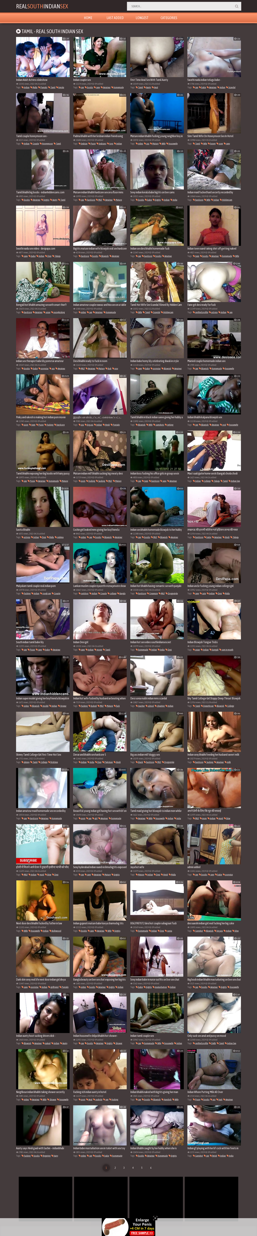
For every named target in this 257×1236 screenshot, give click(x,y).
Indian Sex (234, 481)
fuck (108, 368)
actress (213, 312)
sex (81, 87)
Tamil (51, 87)
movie (98, 649)
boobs (89, 87)
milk (228, 762)
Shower (117, 1043)
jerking (169, 424)
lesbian (83, 143)
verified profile (200, 312)
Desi (48, 256)
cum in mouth (226, 649)
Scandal (230, 87)
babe (202, 87)
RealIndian (42, 6)
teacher (140, 706)
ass (146, 143)
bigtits (45, 200)
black (139, 762)
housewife (172, 143)
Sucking (100, 481)
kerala (60, 87)
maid (219, 818)
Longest (142, 18)
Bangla (121, 593)
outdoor (84, 593)
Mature (154, 143)
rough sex (45, 593)
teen (196, 256)
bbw (227, 818)
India (173, 200)
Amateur (105, 87)
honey (212, 143)
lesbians (101, 143)
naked (47, 1043)
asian (46, 312)
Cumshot (198, 930)
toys (110, 143)
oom (219, 143)
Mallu (33, 87)
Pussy (92, 143)
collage (112, 593)
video (139, 143)
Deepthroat (207, 706)
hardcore (90, 200)
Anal (155, 87)
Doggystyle (172, 593)
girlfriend (53, 987)
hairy (54, 1155)
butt (219, 1099)
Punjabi (42, 87)
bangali (214, 649)
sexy (97, 87)
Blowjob (104, 256)
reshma (59, 537)
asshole (97, 1099)
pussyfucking (58, 312)
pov (115, 368)
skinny (25, 762)
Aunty (147, 87)
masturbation (160, 987)
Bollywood (55, 930)
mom (203, 818)
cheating (160, 706)
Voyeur (62, 706)
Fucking (48, 424)
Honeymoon (46, 143)
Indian (25, 87)
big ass (89, 424)
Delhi (212, 1043)
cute (203, 593)
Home (88, 18)
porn (25, 424)
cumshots (158, 424)
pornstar (44, 368)
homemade (117, 87)
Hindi (106, 424)
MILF (99, 200)
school (150, 706)
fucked (93, 706)
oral (223, 424)
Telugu (56, 256)
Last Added (115, 18)
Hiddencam (226, 200)
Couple (34, 143)
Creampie (152, 593)
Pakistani (107, 762)
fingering (46, 1155)
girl (94, 818)
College (206, 481)
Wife (162, 143)
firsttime (53, 762)
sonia (168, 930)
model (44, 706)
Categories (169, 18)
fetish (213, 1155)
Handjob (167, 1099)
